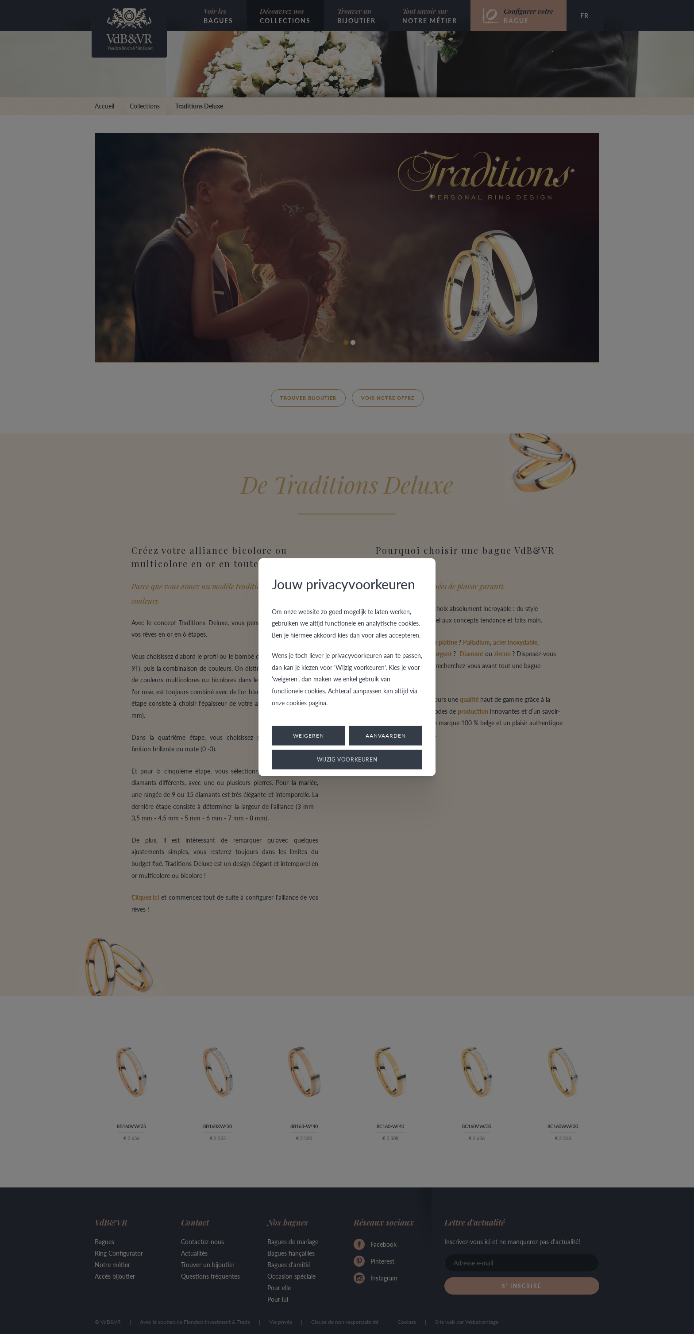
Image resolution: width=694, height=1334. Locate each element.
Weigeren (308, 735)
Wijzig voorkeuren (347, 759)
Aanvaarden (386, 735)
